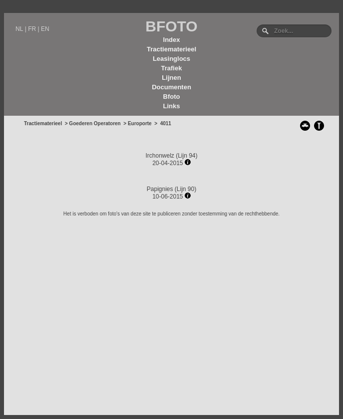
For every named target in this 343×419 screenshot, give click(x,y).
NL (19, 28)
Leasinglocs (171, 58)
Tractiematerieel (171, 49)
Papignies (160, 189)
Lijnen (171, 77)
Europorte (140, 123)
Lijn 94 (186, 155)
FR (32, 28)
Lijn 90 (185, 189)
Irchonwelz (159, 155)
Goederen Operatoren (94, 123)
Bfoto (171, 96)
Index (171, 39)
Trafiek (171, 68)
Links (171, 106)
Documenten (171, 87)
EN (45, 28)
